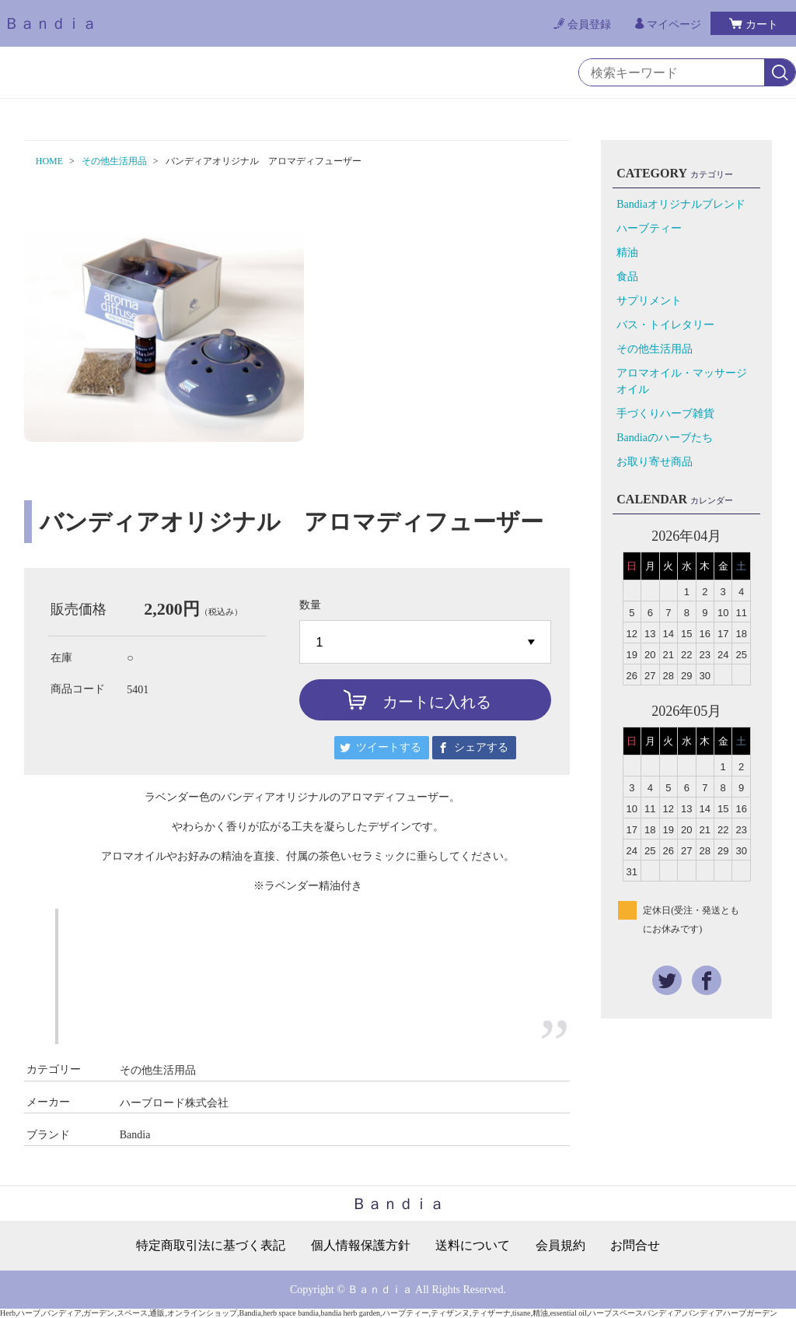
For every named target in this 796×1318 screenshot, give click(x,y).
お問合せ (635, 1245)
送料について (472, 1245)
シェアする (481, 747)
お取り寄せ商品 (654, 462)
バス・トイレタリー (665, 325)
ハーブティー (649, 228)
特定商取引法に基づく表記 (210, 1245)
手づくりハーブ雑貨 (665, 413)
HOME (49, 161)
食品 (627, 276)
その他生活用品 (114, 161)
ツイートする (388, 747)
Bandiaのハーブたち (664, 437)
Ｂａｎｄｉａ (50, 23)
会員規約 (560, 1245)
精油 (627, 252)
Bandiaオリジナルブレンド (680, 204)
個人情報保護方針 (360, 1245)
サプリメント (649, 301)
